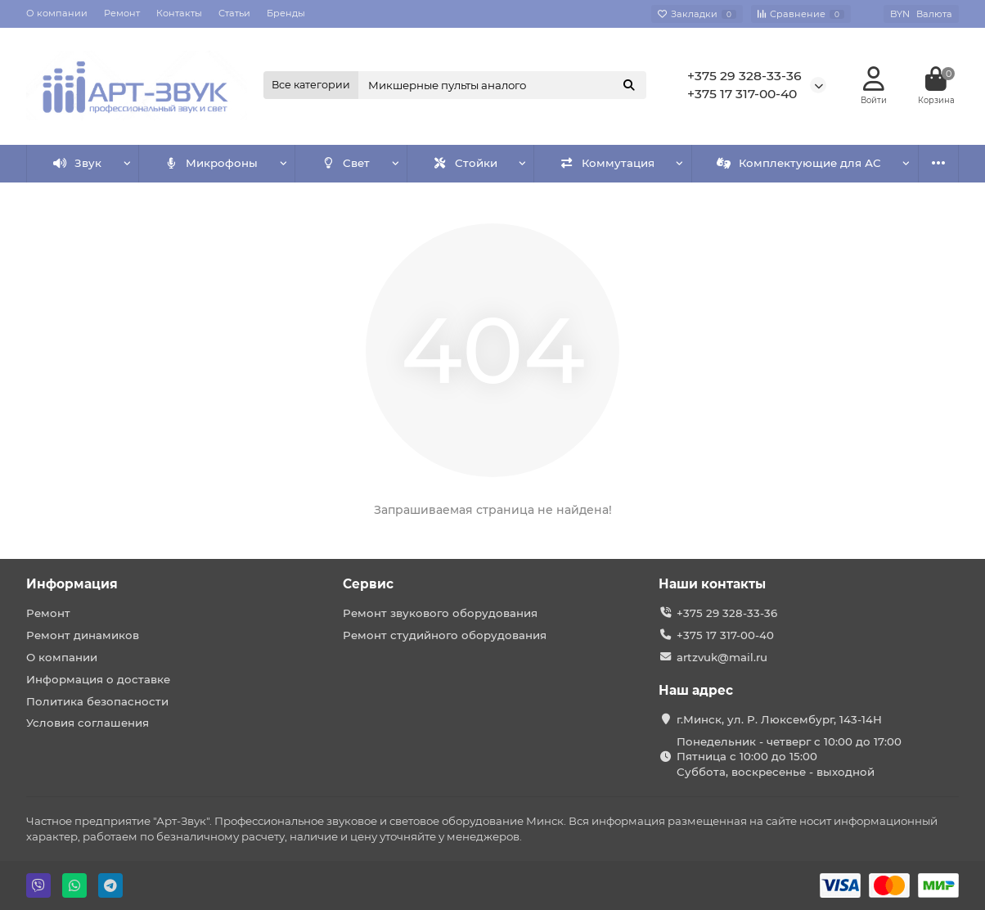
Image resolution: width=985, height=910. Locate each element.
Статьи (234, 13)
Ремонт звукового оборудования (440, 612)
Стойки (465, 162)
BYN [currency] (921, 14)
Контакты (179, 13)
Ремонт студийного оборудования (444, 635)
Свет (346, 162)
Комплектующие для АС (799, 162)
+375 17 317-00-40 (742, 93)
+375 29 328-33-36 (744, 75)
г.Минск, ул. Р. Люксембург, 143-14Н (779, 719)
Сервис (368, 584)
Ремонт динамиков (82, 635)
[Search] (502, 85)
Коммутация (607, 162)
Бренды (286, 13)
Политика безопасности (97, 701)
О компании (57, 13)
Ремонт (122, 13)
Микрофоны (211, 162)
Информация (72, 584)
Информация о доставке (98, 679)
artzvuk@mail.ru (722, 657)
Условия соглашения (87, 722)
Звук (77, 162)
